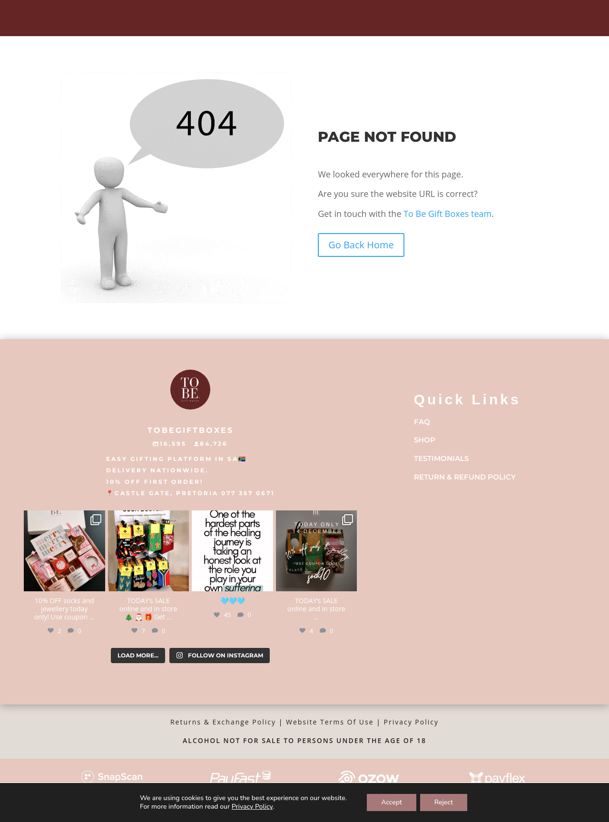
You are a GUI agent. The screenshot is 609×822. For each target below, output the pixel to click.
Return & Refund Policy (465, 476)
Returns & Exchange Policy (223, 721)
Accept (391, 802)
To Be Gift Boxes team (447, 213)
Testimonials (441, 458)
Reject (443, 802)
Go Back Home (361, 244)
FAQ (422, 421)
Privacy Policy (411, 721)
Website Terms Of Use (330, 721)
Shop (424, 439)
